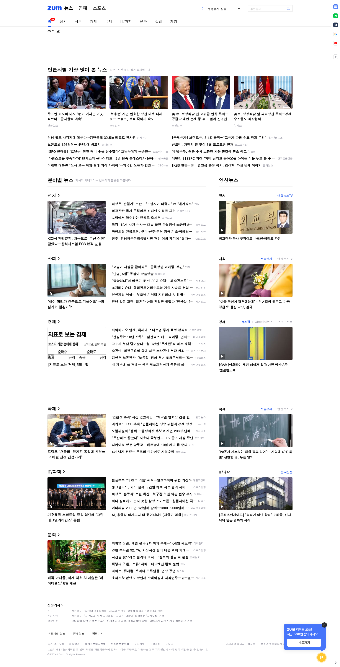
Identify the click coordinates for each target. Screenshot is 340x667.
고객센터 (155, 644)
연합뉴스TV (285, 196)
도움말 (169, 644)
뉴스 (68, 8)
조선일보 (115, 125)
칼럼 (158, 21)
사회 (78, 21)
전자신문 (287, 472)
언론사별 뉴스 (56, 633)
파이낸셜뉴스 (264, 322)
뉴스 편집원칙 (55, 644)
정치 (63, 21)
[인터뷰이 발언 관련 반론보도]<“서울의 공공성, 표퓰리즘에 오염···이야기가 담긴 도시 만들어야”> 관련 (131, 621)
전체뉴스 (78, 633)
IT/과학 (126, 21)
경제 (93, 21)
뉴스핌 (245, 322)
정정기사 (53, 605)
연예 (82, 8)
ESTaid (54, 654)
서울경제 (266, 259)
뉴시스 (238, 125)
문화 (143, 21)
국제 (108, 21)
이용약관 (74, 644)
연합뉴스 (52, 125)
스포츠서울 (285, 322)
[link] (335, 6)
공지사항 (139, 644)
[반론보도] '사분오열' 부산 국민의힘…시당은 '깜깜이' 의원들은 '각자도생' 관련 (117, 616)
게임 (173, 21)
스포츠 (99, 8)
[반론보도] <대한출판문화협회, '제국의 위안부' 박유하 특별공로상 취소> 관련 (116, 611)
